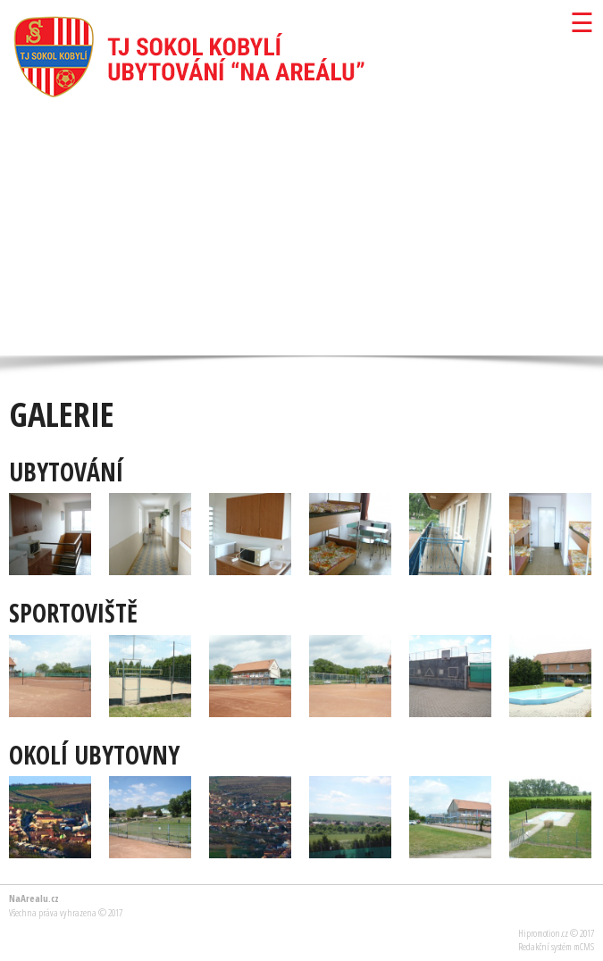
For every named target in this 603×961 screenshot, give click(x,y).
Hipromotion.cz (543, 933)
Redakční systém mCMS (556, 946)
